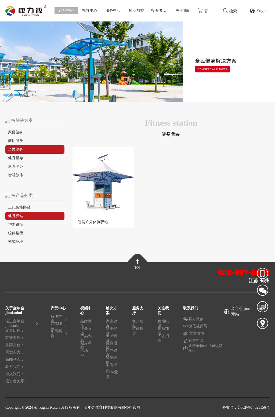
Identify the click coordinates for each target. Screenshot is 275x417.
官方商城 (208, 10)
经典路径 (15, 233)
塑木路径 (15, 224)
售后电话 (163, 324)
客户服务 (137, 324)
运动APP (84, 353)
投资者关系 (160, 11)
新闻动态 (14, 359)
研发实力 (14, 352)
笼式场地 (15, 242)
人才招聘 (163, 338)
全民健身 (15, 149)
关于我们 (183, 11)
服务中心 (113, 11)
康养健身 (15, 166)
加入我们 (14, 374)
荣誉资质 (14, 338)
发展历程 (14, 330)
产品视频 (86, 339)
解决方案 (59, 320)
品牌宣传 (86, 324)
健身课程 (86, 346)
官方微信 (193, 319)
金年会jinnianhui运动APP (203, 348)
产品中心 (66, 11)
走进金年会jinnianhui (21, 324)
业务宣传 (86, 332)
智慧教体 (15, 175)
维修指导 (137, 331)
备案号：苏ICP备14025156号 (246, 407)
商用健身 (15, 141)
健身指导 (15, 158)
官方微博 (193, 333)
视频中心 (89, 11)
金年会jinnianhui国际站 (248, 311)
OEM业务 (59, 327)
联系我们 (14, 367)
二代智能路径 (19, 207)
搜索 (230, 10)
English (259, 11)
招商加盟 (136, 11)
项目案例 (59, 333)
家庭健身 (15, 132)
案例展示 (111, 368)
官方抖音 (193, 340)
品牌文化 (14, 345)
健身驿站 (15, 216)
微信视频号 (195, 326)
